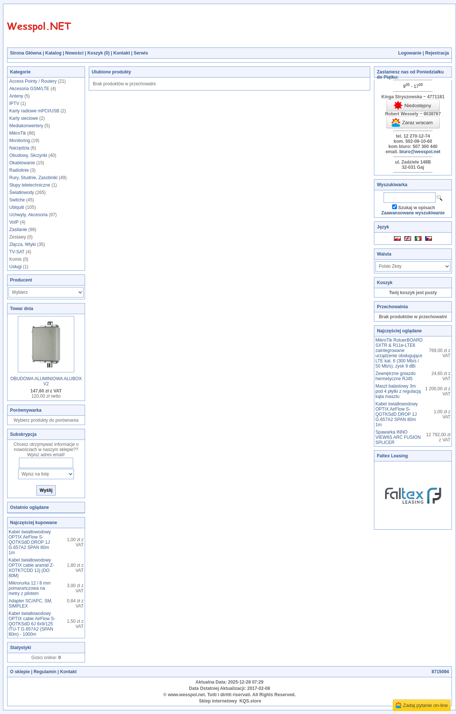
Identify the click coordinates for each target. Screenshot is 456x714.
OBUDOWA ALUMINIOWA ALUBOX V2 (46, 381)
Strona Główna (26, 53)
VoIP (14, 222)
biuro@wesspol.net (419, 151)
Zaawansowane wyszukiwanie (413, 212)
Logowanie (409, 53)
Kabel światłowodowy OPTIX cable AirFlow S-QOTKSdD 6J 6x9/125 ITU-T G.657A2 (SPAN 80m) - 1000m (32, 624)
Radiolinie (19, 170)
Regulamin (44, 671)
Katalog (53, 53)
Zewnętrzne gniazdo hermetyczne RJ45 (395, 376)
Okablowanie (22, 162)
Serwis (141, 53)
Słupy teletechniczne (29, 185)
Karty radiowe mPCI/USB (34, 110)
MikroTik (17, 133)
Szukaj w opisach (416, 207)
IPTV (14, 103)
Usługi (15, 266)
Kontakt (121, 53)
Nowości (74, 53)
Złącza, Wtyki (22, 244)
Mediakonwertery (26, 125)
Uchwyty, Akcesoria (28, 214)
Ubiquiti (16, 207)
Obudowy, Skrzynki (28, 155)
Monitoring (19, 140)
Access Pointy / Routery (32, 81)
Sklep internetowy (218, 701)
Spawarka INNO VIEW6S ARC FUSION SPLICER (398, 437)
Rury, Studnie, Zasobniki (33, 177)
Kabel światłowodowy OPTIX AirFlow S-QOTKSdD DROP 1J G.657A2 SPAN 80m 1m (30, 542)
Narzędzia (19, 148)
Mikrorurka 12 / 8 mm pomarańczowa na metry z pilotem (30, 588)
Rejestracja (437, 53)
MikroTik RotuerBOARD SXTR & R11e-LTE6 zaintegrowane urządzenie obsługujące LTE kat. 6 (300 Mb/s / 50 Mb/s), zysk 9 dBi (399, 353)
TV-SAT (17, 251)
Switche (17, 200)
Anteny (16, 96)
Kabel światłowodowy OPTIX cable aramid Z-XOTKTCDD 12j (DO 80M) (31, 567)
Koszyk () (98, 53)
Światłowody (21, 192)
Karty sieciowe (23, 118)
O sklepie (20, 671)
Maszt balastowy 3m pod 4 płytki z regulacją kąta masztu (398, 391)
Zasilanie (18, 229)
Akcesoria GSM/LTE (29, 88)
